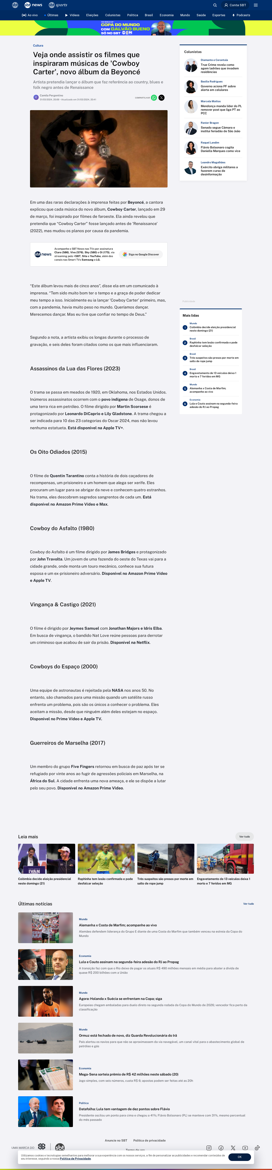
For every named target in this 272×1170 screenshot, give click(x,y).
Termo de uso (135, 1150)
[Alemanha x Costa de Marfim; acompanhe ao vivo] (211, 389)
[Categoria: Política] (84, 1103)
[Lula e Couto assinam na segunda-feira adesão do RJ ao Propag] (211, 404)
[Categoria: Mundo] (83, 919)
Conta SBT (235, 5)
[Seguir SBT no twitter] (233, 1148)
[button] (46, 870)
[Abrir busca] (215, 5)
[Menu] (256, 5)
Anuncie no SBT (116, 1140)
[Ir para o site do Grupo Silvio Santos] (31, 1148)
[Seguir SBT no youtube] (245, 1148)
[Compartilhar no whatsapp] (154, 98)
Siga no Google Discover (141, 254)
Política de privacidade (149, 1140)
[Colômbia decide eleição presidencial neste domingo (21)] (211, 328)
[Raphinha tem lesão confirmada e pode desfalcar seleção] (211, 343)
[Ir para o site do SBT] (60, 1148)
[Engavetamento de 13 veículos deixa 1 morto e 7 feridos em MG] (211, 374)
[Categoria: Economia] (85, 955)
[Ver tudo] (244, 836)
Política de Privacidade (75, 1158)
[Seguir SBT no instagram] (209, 1148)
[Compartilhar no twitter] (161, 98)
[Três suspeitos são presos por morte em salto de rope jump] (211, 359)
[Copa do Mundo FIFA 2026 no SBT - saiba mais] (136, 27)
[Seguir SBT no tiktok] (257, 1148)
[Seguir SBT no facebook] (221, 1148)
